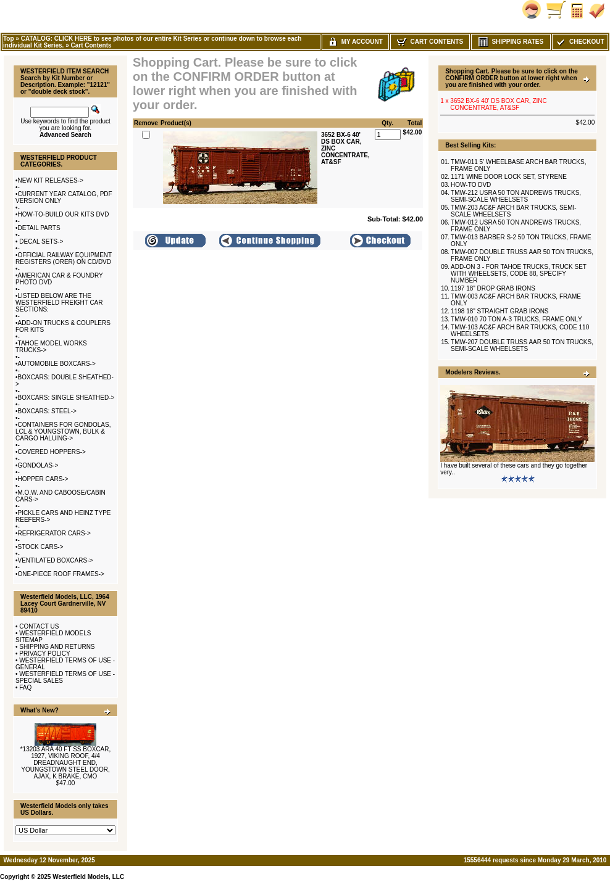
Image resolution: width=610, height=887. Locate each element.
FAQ (25, 687)
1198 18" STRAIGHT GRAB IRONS (499, 311)
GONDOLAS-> (38, 465)
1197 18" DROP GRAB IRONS (493, 288)
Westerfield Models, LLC (88, 876)
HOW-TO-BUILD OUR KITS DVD (63, 214)
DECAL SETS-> (41, 241)
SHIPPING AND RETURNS (56, 646)
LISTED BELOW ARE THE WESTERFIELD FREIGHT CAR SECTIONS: (59, 302)
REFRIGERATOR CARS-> (54, 533)
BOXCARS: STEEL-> (47, 411)
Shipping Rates (510, 41)
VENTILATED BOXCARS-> (55, 560)
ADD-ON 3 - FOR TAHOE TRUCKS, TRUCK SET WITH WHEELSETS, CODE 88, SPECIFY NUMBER (519, 273)
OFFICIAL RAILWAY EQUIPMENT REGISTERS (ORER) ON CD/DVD (63, 258)
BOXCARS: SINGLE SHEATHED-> (66, 397)
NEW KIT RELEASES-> (50, 180)
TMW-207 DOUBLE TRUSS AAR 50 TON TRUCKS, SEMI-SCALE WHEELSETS (522, 345)
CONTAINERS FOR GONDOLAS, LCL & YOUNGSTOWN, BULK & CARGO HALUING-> (63, 431)
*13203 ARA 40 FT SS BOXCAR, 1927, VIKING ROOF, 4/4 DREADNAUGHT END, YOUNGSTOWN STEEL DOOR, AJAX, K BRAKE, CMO (65, 763)
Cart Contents (90, 45)
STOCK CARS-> (41, 546)
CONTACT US (39, 626)
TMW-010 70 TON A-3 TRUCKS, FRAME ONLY (516, 319)
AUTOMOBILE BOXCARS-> (57, 363)
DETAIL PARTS (39, 228)
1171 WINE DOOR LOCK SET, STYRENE (509, 176)
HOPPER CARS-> (43, 479)
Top (8, 38)
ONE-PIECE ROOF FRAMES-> (61, 574)
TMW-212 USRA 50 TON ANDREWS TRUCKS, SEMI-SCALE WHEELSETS (516, 196)
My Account (355, 41)
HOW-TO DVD (471, 184)
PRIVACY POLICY (44, 653)
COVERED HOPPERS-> (52, 451)
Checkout (580, 41)
